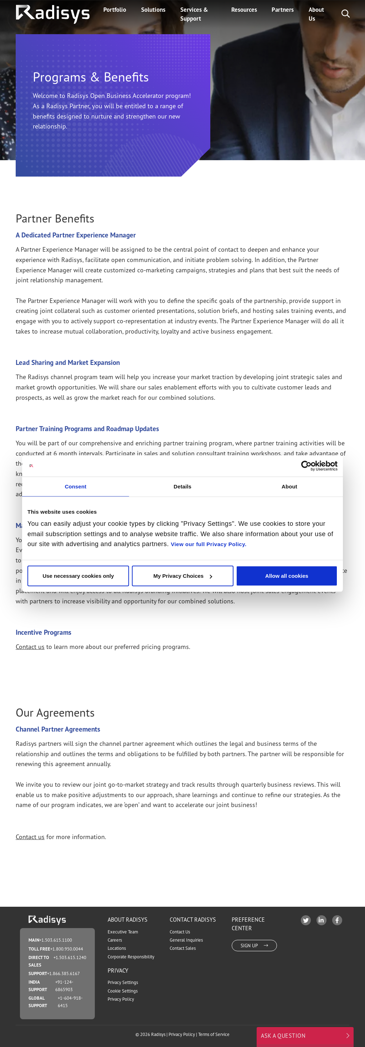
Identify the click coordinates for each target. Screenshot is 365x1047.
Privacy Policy (121, 999)
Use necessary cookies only (78, 576)
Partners (283, 10)
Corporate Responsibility (131, 957)
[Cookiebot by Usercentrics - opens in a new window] (306, 465)
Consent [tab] (76, 486)
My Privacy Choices (182, 576)
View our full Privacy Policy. (208, 544)
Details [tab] (182, 486)
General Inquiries (186, 940)
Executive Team (123, 932)
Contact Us (180, 932)
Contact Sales (183, 948)
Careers (115, 940)
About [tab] (289, 486)
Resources (244, 10)
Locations (117, 948)
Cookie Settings (123, 991)
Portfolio (114, 10)
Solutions (153, 10)
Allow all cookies (286, 576)
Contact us (30, 647)
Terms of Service (214, 1034)
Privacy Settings (123, 982)
